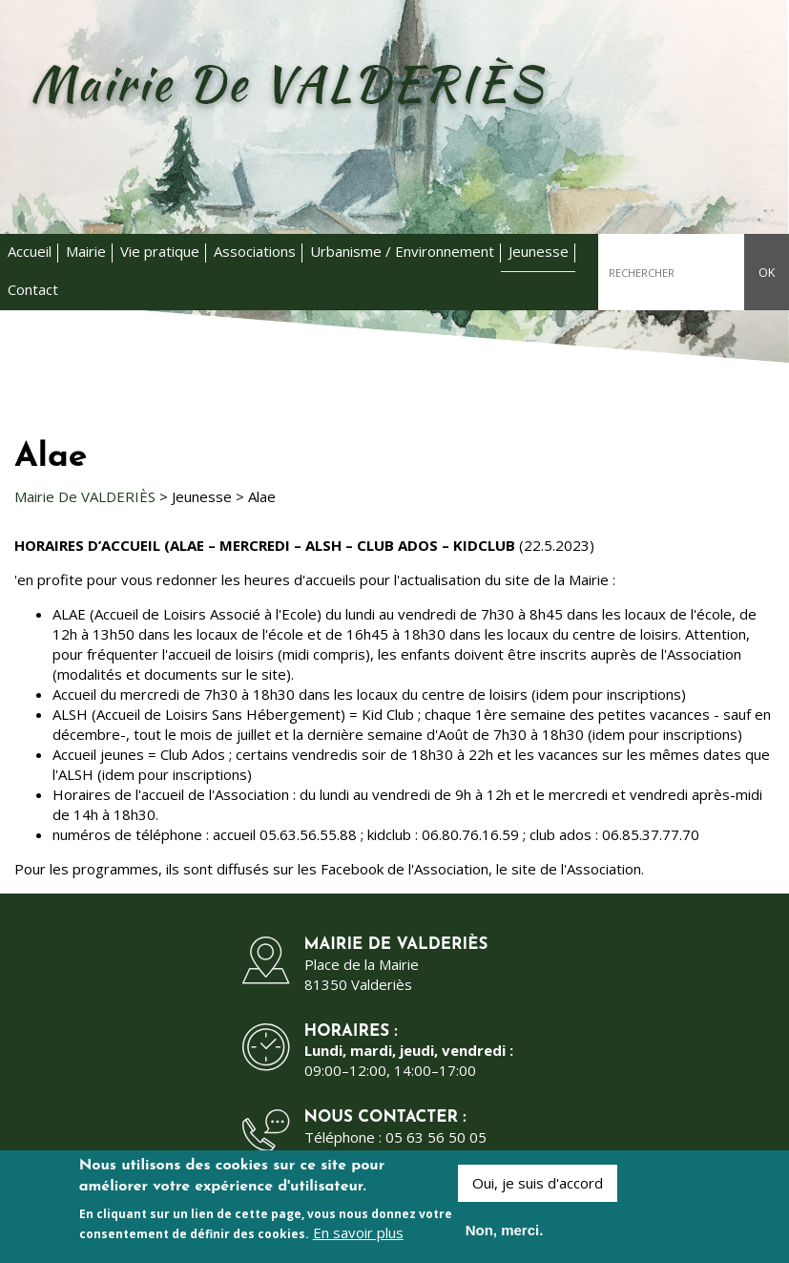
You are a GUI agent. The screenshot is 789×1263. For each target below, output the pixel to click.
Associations (255, 251)
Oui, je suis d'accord (537, 1187)
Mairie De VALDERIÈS (85, 496)
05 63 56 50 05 (436, 1137)
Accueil (30, 251)
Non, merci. (505, 1235)
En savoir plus (358, 1236)
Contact (33, 289)
